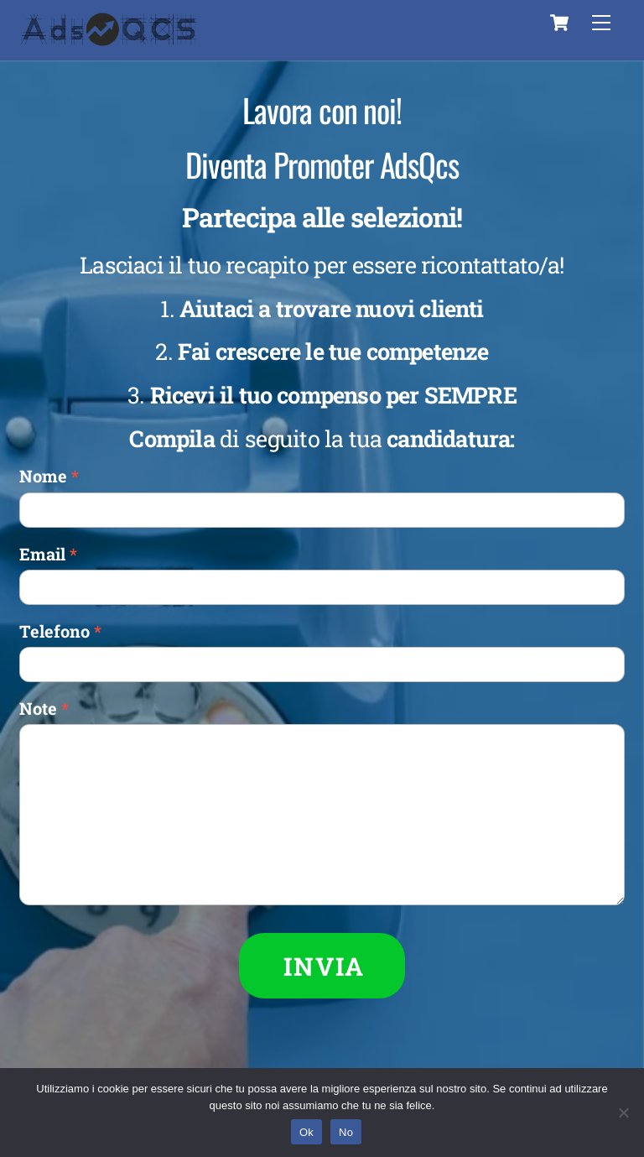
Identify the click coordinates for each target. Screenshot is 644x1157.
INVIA (324, 966)
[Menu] (601, 22)
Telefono (60, 631)
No (346, 1132)
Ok (306, 1132)
